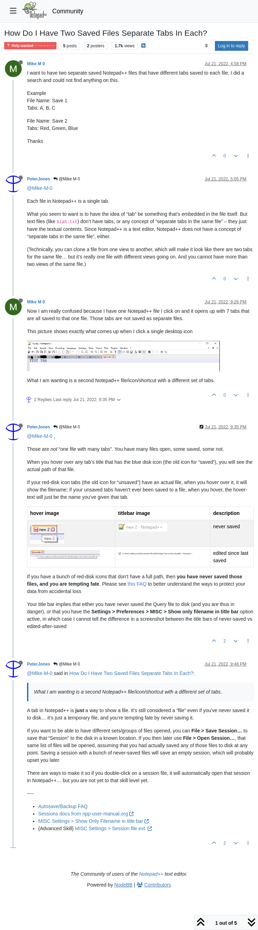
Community (67, 11)
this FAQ (137, 584)
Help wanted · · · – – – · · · (30, 45)
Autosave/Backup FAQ (63, 806)
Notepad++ (151, 874)
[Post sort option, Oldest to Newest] (206, 46)
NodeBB (123, 885)
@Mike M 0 (66, 179)
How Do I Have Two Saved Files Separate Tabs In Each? (131, 673)
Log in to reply (231, 45)
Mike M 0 (36, 63)
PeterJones (38, 179)
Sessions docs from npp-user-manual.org (86, 814)
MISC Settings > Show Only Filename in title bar (93, 821)
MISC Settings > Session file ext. (113, 828)
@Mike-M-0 (40, 188)
